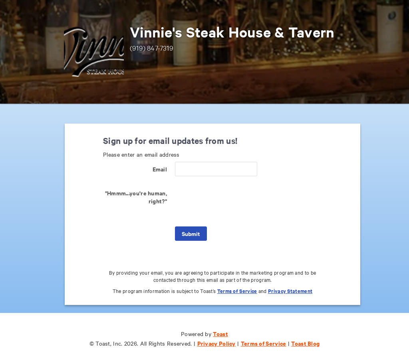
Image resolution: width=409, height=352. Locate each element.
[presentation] (235, 201)
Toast (220, 333)
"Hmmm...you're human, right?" (136, 197)
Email (160, 169)
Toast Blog (305, 343)
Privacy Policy (216, 343)
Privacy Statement (290, 291)
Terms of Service (237, 291)
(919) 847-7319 (151, 47)
